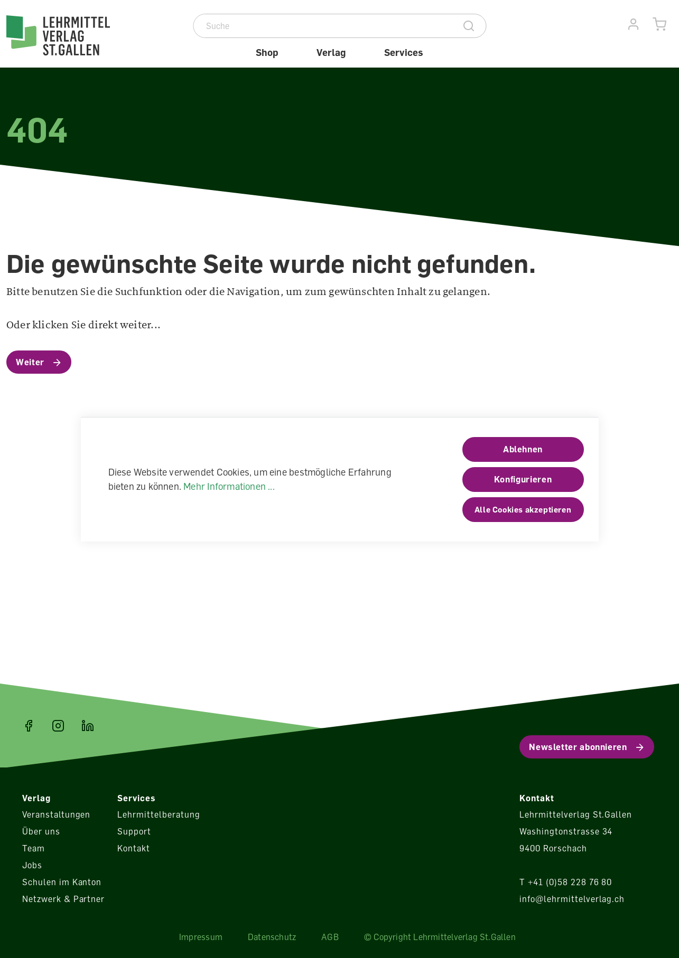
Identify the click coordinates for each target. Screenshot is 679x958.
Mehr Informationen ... (229, 486)
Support (134, 831)
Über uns (41, 831)
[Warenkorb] (660, 24)
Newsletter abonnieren (578, 747)
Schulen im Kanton (61, 882)
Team (33, 848)
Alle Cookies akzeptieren (523, 509)
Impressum (200, 937)
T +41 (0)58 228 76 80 (565, 882)
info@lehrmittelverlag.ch (572, 899)
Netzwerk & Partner (63, 899)
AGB (330, 937)
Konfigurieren (523, 479)
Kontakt (133, 848)
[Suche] (323, 25)
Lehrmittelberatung (158, 814)
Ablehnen (523, 449)
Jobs (32, 865)
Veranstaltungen (56, 814)
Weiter (30, 362)
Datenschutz (272, 937)
